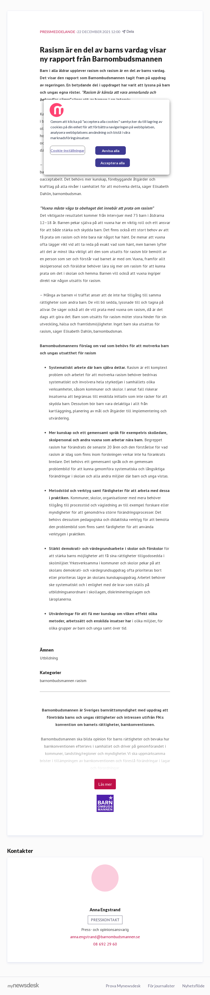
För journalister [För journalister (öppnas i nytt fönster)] (161, 985)
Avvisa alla (110, 150)
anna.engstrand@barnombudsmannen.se (105, 936)
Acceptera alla (112, 163)
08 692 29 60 (105, 944)
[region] (107, 137)
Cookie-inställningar (67, 150)
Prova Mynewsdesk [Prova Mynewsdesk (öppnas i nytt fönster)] (123, 985)
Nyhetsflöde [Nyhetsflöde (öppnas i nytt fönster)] (193, 985)
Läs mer (105, 784)
